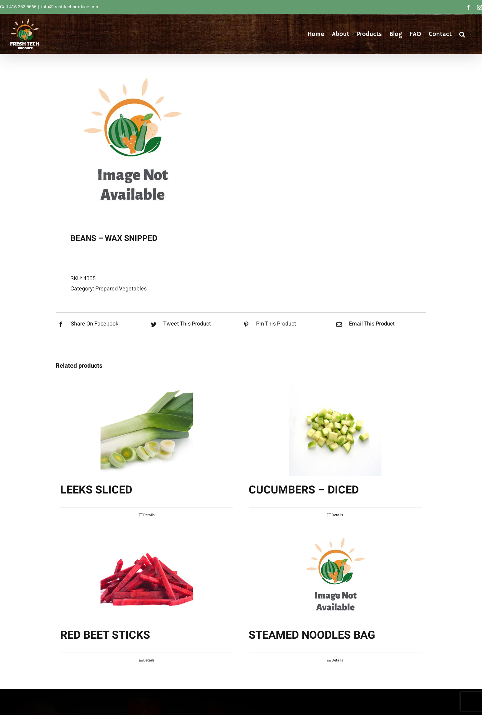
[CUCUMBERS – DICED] (335, 429)
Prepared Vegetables (121, 289)
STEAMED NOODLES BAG (312, 635)
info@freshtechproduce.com (70, 6)
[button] (462, 34)
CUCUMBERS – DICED (304, 490)
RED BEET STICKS (105, 635)
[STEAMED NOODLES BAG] (335, 575)
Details (149, 515)
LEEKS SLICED (96, 490)
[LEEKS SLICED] (147, 429)
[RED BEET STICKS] (147, 575)
